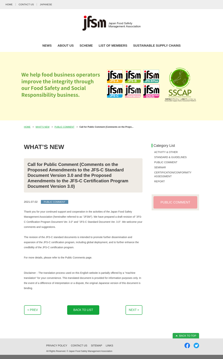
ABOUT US (65, 45)
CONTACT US (79, 345)
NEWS (47, 45)
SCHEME (86, 45)
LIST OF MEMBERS (113, 45)
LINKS (109, 345)
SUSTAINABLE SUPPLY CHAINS (156, 45)
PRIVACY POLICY (56, 345)
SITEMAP (96, 345)
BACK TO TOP (187, 335)
